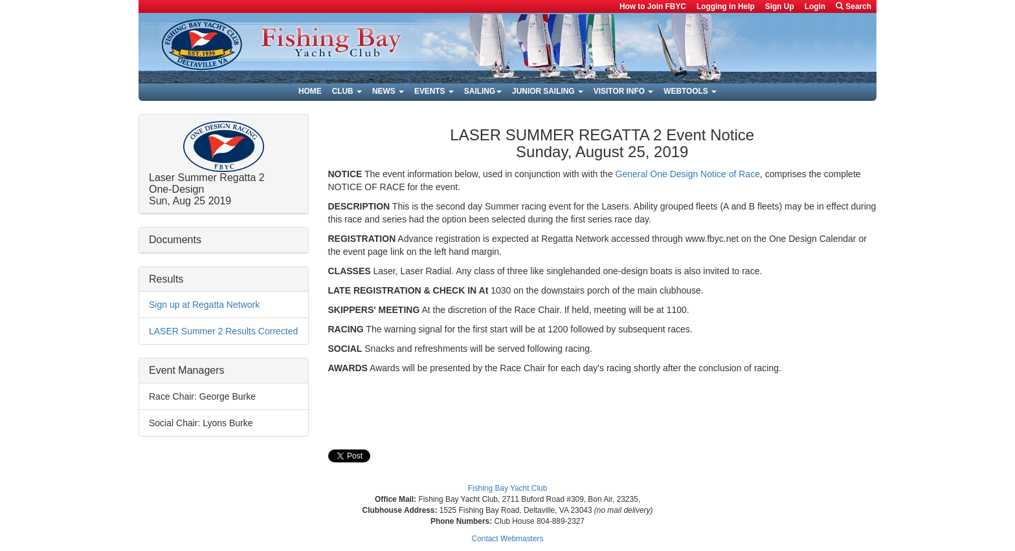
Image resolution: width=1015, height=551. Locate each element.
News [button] (388, 91)
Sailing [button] (483, 91)
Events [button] (434, 91)
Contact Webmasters (508, 538)
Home (310, 91)
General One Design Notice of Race (688, 174)
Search (853, 6)
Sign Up (779, 6)
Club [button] (347, 91)
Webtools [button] (690, 91)
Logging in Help (726, 6)
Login (815, 6)
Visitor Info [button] (623, 91)
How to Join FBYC (652, 6)
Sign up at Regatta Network (204, 304)
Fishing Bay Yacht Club (508, 488)
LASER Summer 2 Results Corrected (223, 331)
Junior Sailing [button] (547, 91)
